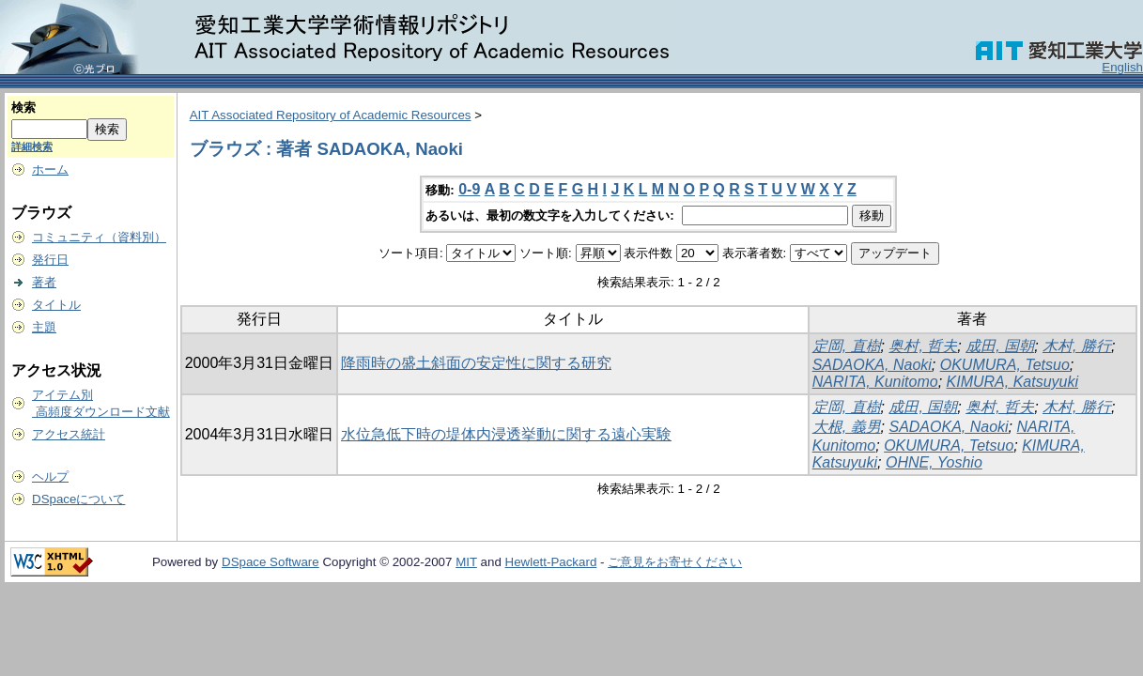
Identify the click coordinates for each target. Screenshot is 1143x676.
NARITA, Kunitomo (875, 382)
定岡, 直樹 (846, 346)
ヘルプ (50, 476)
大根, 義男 (846, 427)
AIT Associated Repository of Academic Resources (330, 115)
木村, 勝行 (1077, 346)
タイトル (56, 305)
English (1122, 67)
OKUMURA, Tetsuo (1005, 365)
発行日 (50, 260)
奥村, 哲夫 (922, 346)
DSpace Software (270, 562)
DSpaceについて (78, 499)
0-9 (469, 189)
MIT (466, 562)
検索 (23, 107)
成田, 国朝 (999, 346)
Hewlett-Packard (551, 562)
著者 (44, 282)
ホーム (50, 169)
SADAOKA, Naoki (872, 365)
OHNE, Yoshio (934, 462)
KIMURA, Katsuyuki (1012, 382)
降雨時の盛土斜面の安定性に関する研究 (476, 363)
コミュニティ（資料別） (99, 237)
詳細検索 (32, 146)
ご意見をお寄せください (675, 562)
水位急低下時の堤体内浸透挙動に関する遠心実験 (506, 434)
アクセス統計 (68, 434)
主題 (44, 327)
